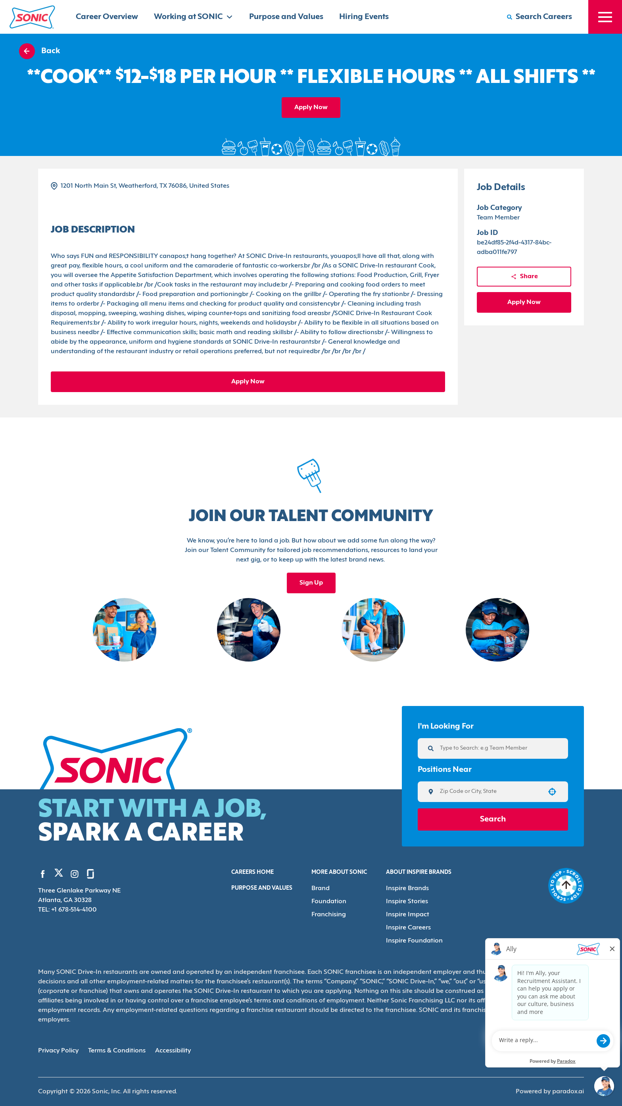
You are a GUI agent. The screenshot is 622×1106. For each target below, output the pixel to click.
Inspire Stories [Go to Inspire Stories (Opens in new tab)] (407, 901)
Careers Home (252, 872)
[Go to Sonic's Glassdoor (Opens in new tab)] (90, 874)
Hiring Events (364, 17)
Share (524, 276)
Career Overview (107, 17)
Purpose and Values (286, 17)
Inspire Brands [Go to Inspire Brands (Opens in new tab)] (407, 888)
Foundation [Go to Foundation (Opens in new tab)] (328, 901)
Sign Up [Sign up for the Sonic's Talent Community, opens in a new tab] (311, 583)
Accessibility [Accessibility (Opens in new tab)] (173, 1051)
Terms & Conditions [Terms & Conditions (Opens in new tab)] (117, 1051)
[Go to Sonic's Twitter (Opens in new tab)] (58, 874)
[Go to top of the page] (566, 886)
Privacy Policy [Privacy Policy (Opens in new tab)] (58, 1051)
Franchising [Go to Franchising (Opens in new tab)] (328, 915)
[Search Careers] (539, 17)
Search (493, 819)
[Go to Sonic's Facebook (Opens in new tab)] (43, 874)
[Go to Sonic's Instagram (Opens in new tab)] (74, 874)
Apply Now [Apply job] (311, 107)
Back (39, 51)
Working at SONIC (193, 17)
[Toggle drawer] (605, 17)
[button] (552, 792)
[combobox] (490, 791)
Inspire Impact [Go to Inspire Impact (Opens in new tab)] (407, 915)
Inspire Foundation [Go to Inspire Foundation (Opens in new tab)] (414, 941)
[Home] (32, 17)
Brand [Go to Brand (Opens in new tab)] (320, 888)
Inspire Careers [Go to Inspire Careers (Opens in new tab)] (408, 928)
